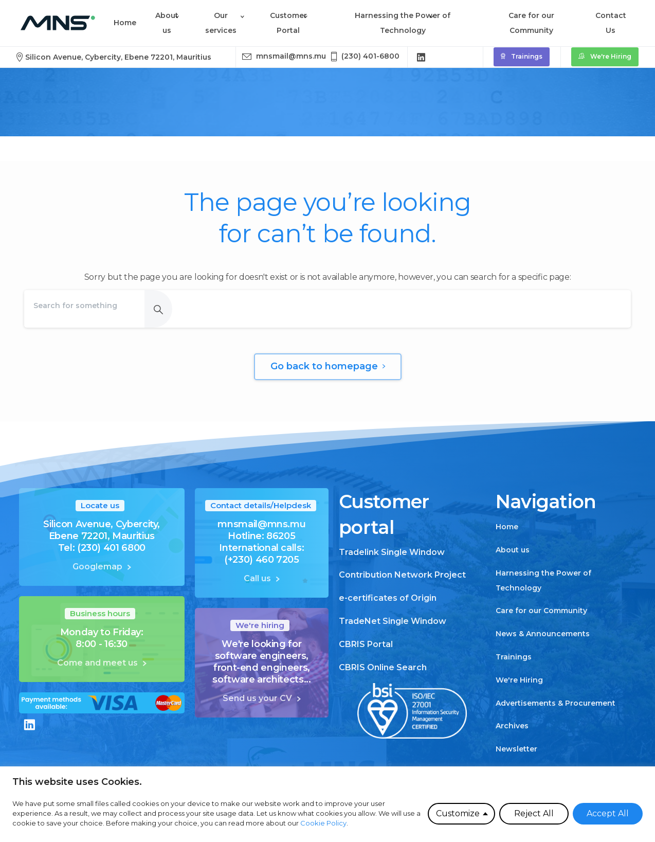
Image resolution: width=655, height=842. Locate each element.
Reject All (534, 813)
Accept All (608, 813)
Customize (458, 813)
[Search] (84, 305)
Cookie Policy (323, 823)
